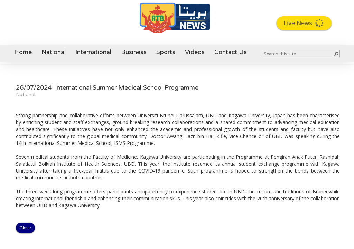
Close (25, 227)
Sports (165, 52)
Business (134, 52)
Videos (195, 52)
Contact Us (230, 52)
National (53, 52)
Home (23, 52)
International (93, 52)
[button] (336, 53)
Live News (304, 23)
